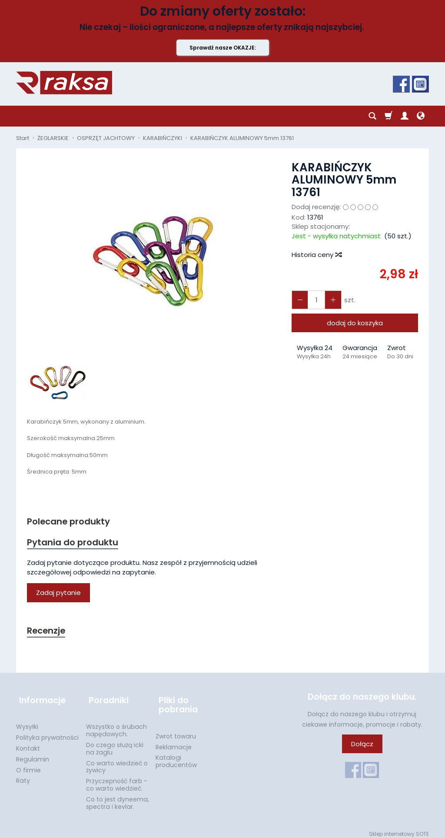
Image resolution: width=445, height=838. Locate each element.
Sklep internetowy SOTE (399, 829)
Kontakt (28, 743)
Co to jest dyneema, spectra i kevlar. (117, 798)
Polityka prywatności (47, 732)
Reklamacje (174, 742)
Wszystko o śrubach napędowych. (116, 726)
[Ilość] (314, 299)
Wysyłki (27, 722)
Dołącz (362, 746)
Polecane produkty (70, 521)
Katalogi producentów (176, 756)
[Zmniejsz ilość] (330, 299)
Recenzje (47, 632)
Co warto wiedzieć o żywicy (117, 762)
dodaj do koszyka (355, 322)
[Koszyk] (388, 116)
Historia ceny (316, 254)
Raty (23, 775)
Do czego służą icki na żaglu (114, 744)
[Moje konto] (404, 116)
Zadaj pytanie (58, 594)
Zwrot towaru (176, 731)
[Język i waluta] (420, 116)
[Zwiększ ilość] (299, 299)
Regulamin (32, 754)
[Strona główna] (64, 82)
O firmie (28, 765)
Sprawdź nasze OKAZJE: (222, 47)
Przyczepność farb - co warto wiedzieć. (116, 780)
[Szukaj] (372, 116)
